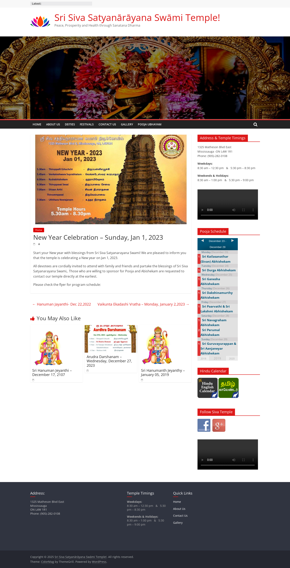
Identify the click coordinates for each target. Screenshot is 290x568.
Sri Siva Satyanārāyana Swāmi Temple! (137, 17)
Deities (70, 124)
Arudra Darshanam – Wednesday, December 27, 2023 (109, 361)
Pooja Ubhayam (149, 124)
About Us (53, 124)
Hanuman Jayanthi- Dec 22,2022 (61, 304)
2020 (232, 358)
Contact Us (107, 124)
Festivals (87, 124)
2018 (203, 358)
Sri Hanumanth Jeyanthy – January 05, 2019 (163, 372)
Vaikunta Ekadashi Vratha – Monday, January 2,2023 (143, 304)
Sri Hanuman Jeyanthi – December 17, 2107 (52, 372)
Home (37, 124)
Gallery (127, 124)
